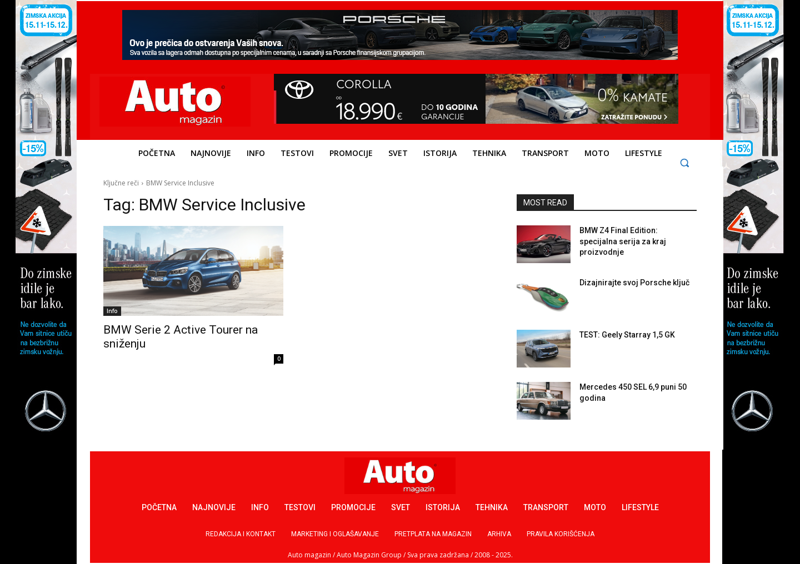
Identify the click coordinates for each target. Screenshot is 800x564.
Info (112, 311)
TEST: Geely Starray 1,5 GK (627, 334)
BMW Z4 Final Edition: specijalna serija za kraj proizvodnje (622, 241)
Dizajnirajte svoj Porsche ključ (634, 282)
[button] (685, 162)
